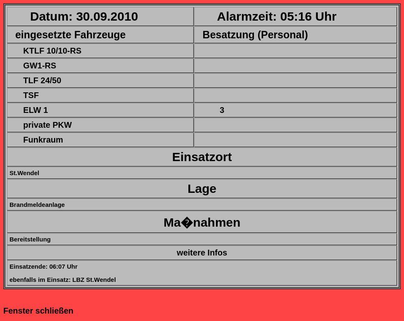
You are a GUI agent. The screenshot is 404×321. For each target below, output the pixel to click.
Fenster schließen (38, 310)
